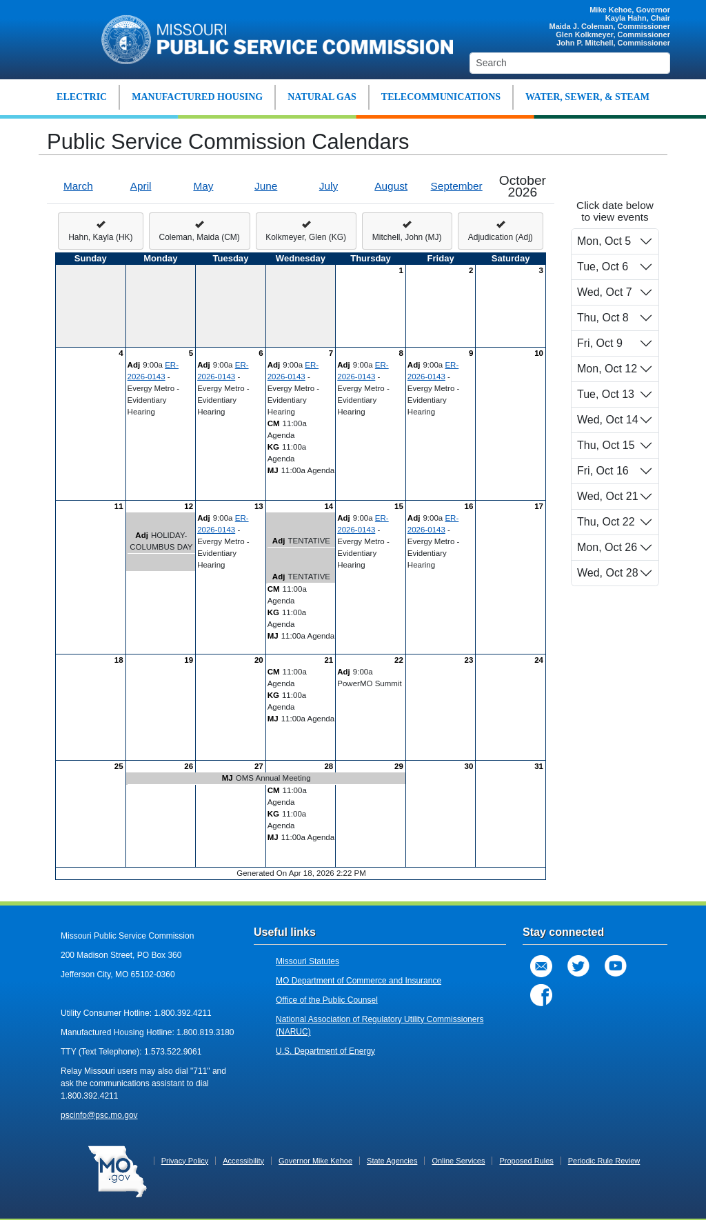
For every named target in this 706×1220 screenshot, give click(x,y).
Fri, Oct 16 (603, 471)
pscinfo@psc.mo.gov (99, 1115)
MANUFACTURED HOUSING (197, 97)
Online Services (458, 1161)
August (390, 186)
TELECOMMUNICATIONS (441, 97)
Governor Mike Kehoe (315, 1161)
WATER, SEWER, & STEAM (587, 97)
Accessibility (243, 1161)
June (265, 186)
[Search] (570, 63)
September (457, 186)
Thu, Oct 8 (603, 317)
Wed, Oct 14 (607, 420)
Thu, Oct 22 (606, 522)
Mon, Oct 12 (607, 368)
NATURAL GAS (322, 97)
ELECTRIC (82, 97)
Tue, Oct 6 (602, 266)
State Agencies (392, 1161)
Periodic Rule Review (604, 1161)
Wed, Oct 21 (607, 496)
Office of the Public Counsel (327, 1000)
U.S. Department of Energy (325, 1051)
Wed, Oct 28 (607, 573)
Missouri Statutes (307, 961)
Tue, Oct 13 (605, 394)
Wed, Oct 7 (604, 292)
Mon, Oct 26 (607, 547)
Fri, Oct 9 (600, 343)
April (141, 186)
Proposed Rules (526, 1161)
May (203, 186)
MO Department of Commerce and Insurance (358, 981)
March (78, 186)
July (328, 186)
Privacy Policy (184, 1161)
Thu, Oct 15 (606, 445)
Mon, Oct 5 (604, 241)
